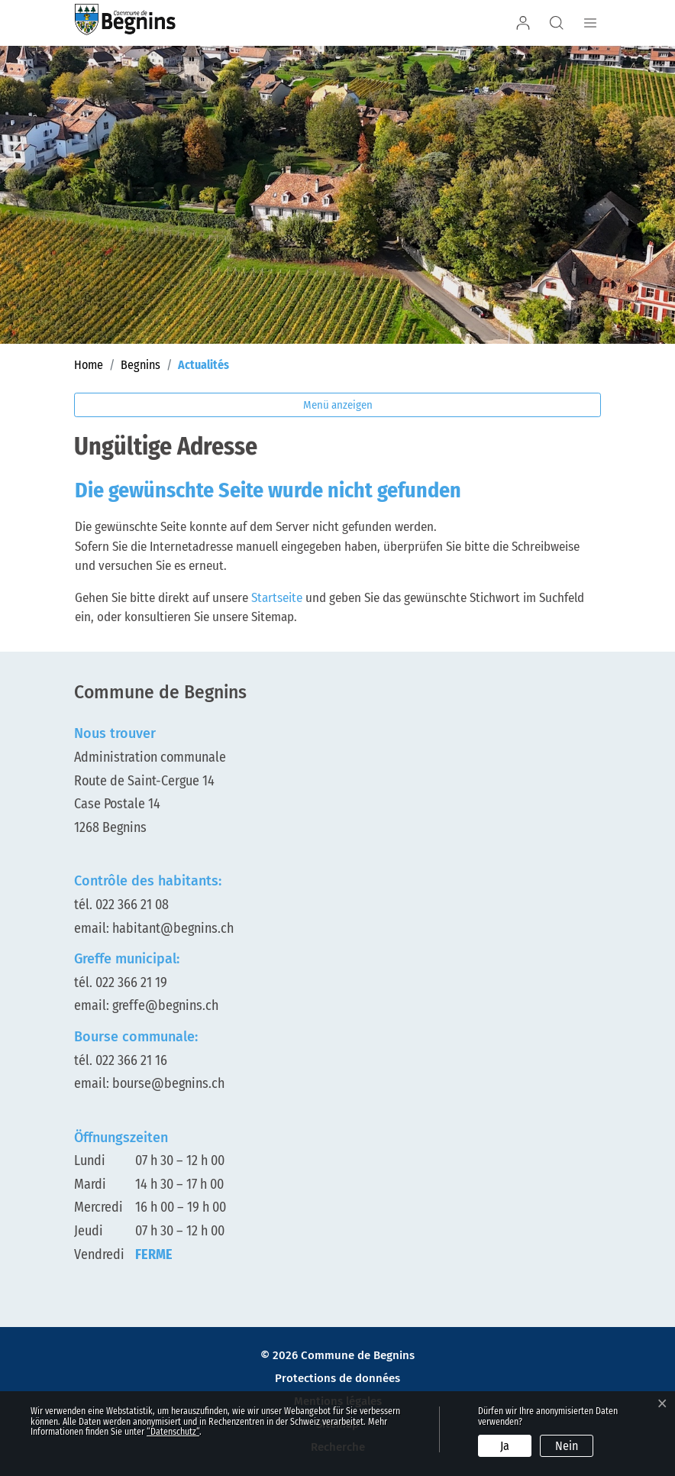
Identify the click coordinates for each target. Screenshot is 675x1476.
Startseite (276, 598)
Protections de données (337, 1378)
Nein (566, 1446)
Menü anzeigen (338, 405)
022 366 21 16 (131, 1060)
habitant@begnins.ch (173, 928)
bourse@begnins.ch (168, 1083)
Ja (504, 1446)
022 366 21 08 (132, 904)
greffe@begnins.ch (165, 1005)
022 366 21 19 (131, 982)
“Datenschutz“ (173, 1431)
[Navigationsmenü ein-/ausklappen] (588, 23)
